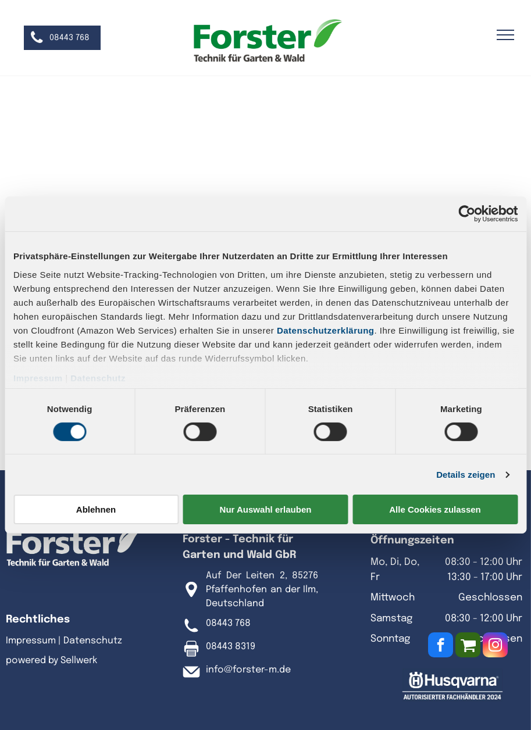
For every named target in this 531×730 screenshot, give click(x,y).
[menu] (505, 35)
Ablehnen (96, 509)
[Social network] (467, 646)
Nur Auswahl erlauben (266, 509)
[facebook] (440, 646)
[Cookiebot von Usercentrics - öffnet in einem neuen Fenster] (467, 214)
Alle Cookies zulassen (435, 509)
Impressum (38, 377)
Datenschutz (98, 377)
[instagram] (495, 646)
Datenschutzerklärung (326, 330)
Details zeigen (465, 474)
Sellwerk (78, 660)
